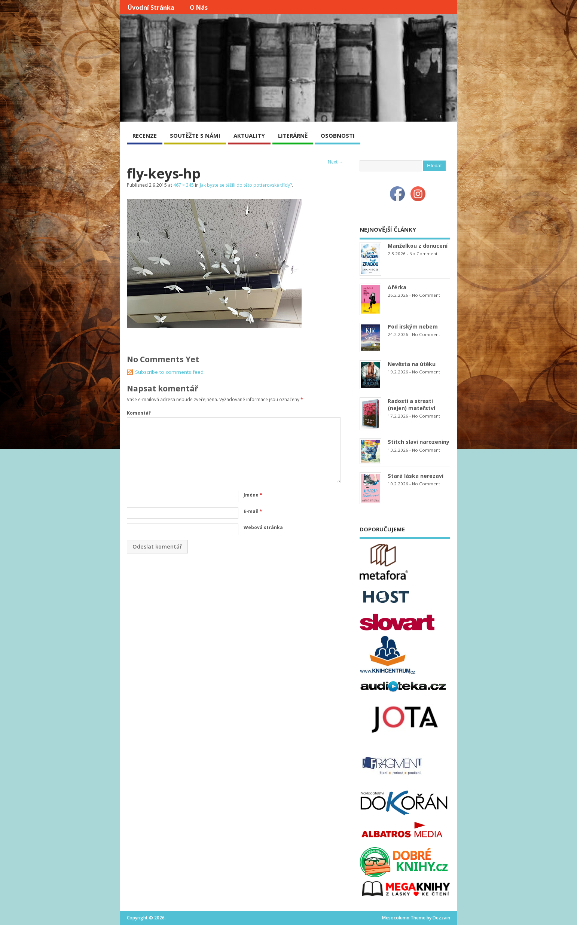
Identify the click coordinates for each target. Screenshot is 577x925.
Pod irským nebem (413, 326)
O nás (199, 7)
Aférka (397, 287)
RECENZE (144, 135)
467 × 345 (183, 185)
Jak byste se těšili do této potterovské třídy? (246, 185)
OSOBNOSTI (338, 135)
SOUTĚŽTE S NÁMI (195, 135)
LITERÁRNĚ (293, 135)
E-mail (253, 511)
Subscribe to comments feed (169, 372)
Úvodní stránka (151, 7)
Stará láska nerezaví (415, 475)
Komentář (138, 413)
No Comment (423, 253)
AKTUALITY (249, 135)
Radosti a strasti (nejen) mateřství (411, 404)
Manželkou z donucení (418, 245)
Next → (335, 162)
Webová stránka (263, 527)
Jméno (253, 495)
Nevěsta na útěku (412, 363)
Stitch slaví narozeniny (418, 441)
